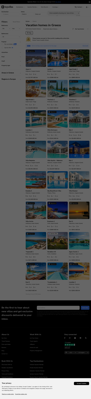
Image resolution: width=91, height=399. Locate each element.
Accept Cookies (81, 383)
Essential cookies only (21, 394)
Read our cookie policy (8, 394)
